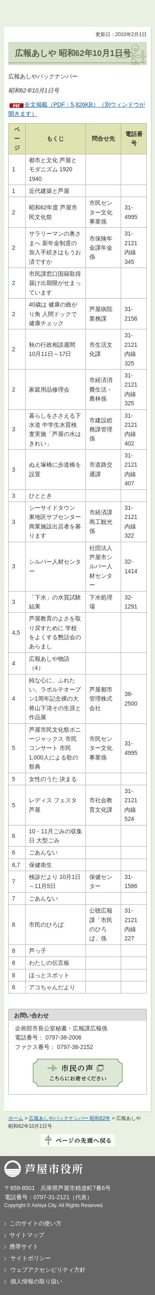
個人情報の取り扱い (36, 1281)
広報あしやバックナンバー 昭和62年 (69, 1118)
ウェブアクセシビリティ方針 (48, 1269)
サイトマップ (27, 1235)
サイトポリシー (30, 1258)
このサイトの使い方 (36, 1223)
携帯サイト (24, 1246)
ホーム (15, 1118)
